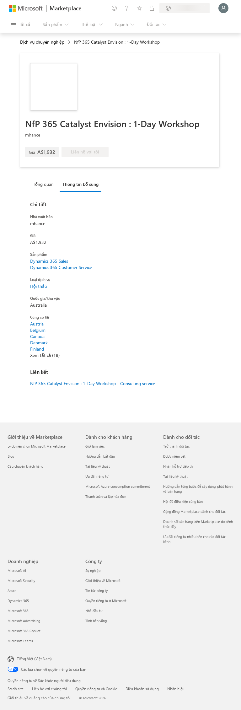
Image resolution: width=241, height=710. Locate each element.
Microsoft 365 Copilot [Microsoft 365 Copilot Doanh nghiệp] (24, 630)
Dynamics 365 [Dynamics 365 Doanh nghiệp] (18, 600)
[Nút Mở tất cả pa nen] (21, 24)
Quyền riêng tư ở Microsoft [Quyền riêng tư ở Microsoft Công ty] (105, 600)
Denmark (39, 343)
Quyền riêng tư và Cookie (96, 688)
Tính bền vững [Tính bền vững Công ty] (96, 620)
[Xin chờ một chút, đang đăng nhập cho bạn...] (223, 8)
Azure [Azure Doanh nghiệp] (12, 590)
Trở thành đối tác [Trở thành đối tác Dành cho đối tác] (176, 446)
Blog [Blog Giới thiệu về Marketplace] (11, 456)
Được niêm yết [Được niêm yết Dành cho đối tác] (174, 456)
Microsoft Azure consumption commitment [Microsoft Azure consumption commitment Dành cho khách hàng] (117, 486)
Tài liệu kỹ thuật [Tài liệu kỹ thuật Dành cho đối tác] (175, 476)
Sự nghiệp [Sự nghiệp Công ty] (92, 570)
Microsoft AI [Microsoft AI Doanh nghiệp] (17, 570)
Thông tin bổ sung (80, 184)
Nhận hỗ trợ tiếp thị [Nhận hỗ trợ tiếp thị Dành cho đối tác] (178, 466)
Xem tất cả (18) (45, 355)
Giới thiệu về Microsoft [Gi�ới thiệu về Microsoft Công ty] (102, 580)
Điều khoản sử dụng (142, 688)
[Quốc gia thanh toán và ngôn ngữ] (184, 8)
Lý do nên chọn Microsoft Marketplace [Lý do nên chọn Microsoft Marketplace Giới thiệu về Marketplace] (37, 446)
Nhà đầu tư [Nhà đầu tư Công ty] (93, 610)
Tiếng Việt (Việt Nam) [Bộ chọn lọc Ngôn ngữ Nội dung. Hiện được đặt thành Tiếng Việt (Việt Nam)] (34, 658)
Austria (37, 324)
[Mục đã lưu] (139, 8)
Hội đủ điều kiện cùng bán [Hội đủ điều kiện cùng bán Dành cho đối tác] (183, 501)
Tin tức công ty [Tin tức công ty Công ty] (96, 590)
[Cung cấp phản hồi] (114, 8)
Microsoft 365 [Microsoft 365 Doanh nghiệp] (18, 610)
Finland (37, 349)
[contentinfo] (69, 42)
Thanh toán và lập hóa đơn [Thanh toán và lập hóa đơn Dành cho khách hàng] (105, 496)
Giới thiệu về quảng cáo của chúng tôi (39, 697)
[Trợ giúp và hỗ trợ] (127, 8)
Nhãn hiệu (176, 688)
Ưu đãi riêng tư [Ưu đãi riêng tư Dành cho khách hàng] (96, 476)
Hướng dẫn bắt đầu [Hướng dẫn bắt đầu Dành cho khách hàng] (100, 456)
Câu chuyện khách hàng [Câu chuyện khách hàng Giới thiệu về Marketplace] (25, 466)
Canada (37, 336)
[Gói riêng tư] (152, 8)
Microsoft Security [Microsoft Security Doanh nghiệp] (21, 580)
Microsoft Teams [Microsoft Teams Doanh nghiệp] (20, 640)
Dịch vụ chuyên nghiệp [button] (42, 42)
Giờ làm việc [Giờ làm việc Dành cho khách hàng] (94, 446)
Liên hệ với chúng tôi (49, 688)
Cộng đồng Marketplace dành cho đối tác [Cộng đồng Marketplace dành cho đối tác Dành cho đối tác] (194, 511)
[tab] (45, 184)
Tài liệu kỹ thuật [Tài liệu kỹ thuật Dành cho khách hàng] (97, 466)
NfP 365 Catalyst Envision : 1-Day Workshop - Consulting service (92, 383)
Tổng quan (43, 184)
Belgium (38, 330)
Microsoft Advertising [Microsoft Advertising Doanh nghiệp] (24, 620)
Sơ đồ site (16, 688)
